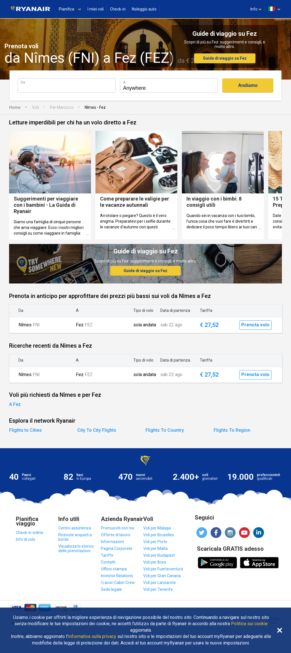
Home (14, 107)
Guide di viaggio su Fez (225, 58)
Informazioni (112, 541)
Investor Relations (117, 575)
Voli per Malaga (157, 528)
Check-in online (29, 532)
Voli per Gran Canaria (162, 575)
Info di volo (25, 539)
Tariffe (107, 555)
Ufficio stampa (114, 569)
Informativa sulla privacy (92, 636)
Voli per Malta (155, 548)
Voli (35, 107)
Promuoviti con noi (117, 528)
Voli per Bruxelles (158, 535)
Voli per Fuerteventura (163, 569)
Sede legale (111, 589)
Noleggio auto (144, 9)
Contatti (108, 562)
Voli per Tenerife (158, 589)
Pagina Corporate (116, 548)
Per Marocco (62, 107)
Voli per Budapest (159, 555)
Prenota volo (255, 324)
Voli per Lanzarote (159, 582)
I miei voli (96, 9)
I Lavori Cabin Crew (118, 582)
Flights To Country (165, 430)
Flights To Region (232, 430)
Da (23, 82)
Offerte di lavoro (115, 535)
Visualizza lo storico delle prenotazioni (76, 548)
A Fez (15, 404)
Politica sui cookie (249, 623)
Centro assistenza (74, 528)
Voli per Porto (155, 541)
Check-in (118, 9)
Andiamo (247, 85)
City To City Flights (96, 430)
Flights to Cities (25, 430)
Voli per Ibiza (154, 562)
